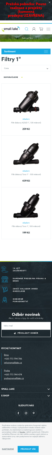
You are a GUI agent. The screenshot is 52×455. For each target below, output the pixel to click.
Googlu (22, 432)
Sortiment (26, 51)
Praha (7, 370)
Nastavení (8, 449)
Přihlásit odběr (28, 333)
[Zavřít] (49, 2)
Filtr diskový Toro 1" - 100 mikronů (26, 174)
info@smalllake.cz (13, 362)
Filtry (31, 38)
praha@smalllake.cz (14, 378)
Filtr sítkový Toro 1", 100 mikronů (26, 226)
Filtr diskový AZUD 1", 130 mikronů (26, 122)
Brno (6, 355)
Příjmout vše (28, 449)
